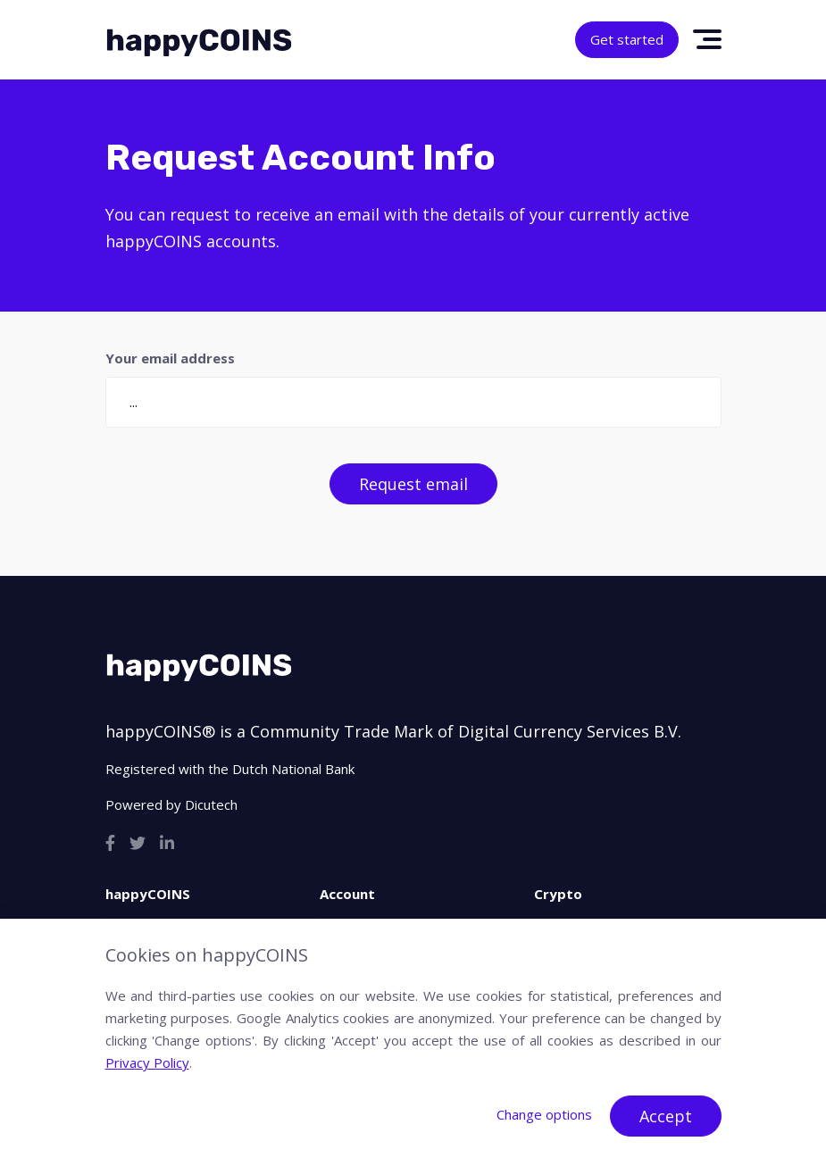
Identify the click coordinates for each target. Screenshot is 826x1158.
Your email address (170, 358)
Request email (413, 484)
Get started (626, 39)
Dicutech (211, 804)
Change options (544, 1114)
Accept (665, 1116)
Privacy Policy (147, 1062)
